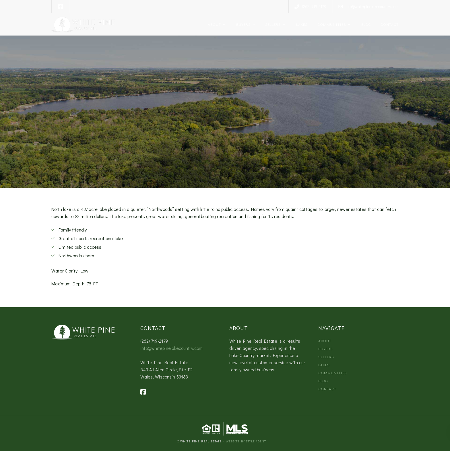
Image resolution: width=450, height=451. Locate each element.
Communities (331, 24)
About (214, 24)
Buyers (242, 24)
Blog (365, 24)
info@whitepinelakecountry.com (171, 348)
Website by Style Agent (246, 441)
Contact (389, 24)
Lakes (301, 24)
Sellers (272, 24)
